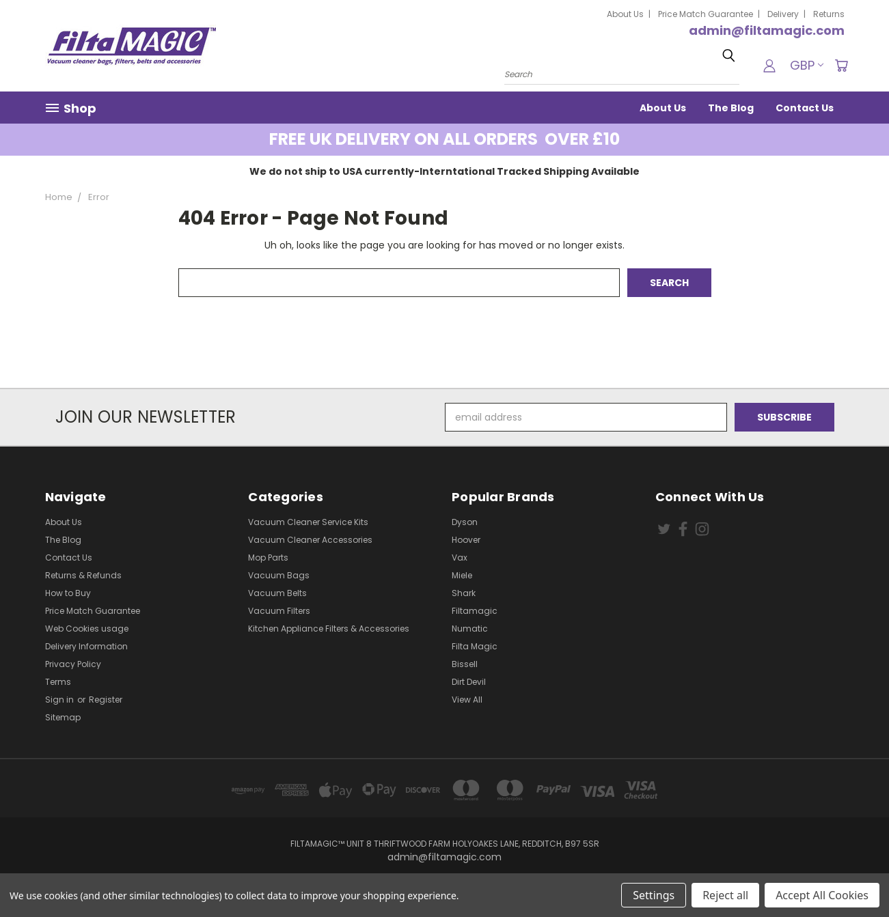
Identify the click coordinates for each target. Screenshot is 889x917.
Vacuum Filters (279, 611)
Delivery (783, 14)
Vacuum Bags (279, 575)
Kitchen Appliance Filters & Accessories (328, 628)
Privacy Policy (73, 664)
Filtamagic (474, 611)
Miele (462, 575)
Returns (829, 14)
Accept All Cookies (822, 895)
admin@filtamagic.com (767, 30)
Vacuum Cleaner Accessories (310, 540)
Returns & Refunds (83, 575)
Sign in (60, 699)
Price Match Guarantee (705, 14)
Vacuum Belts (277, 593)
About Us (625, 14)
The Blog (731, 108)
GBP (806, 65)
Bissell (465, 664)
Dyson (465, 522)
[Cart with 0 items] (841, 65)
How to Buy (68, 593)
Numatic (470, 628)
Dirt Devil (469, 682)
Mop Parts (268, 557)
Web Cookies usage (86, 628)
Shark (464, 593)
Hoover (466, 540)
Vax (459, 557)
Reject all (725, 895)
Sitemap (63, 717)
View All (467, 699)
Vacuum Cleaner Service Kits (308, 522)
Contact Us (805, 108)
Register (105, 699)
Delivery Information (86, 646)
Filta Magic (474, 646)
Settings (653, 895)
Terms (58, 682)
